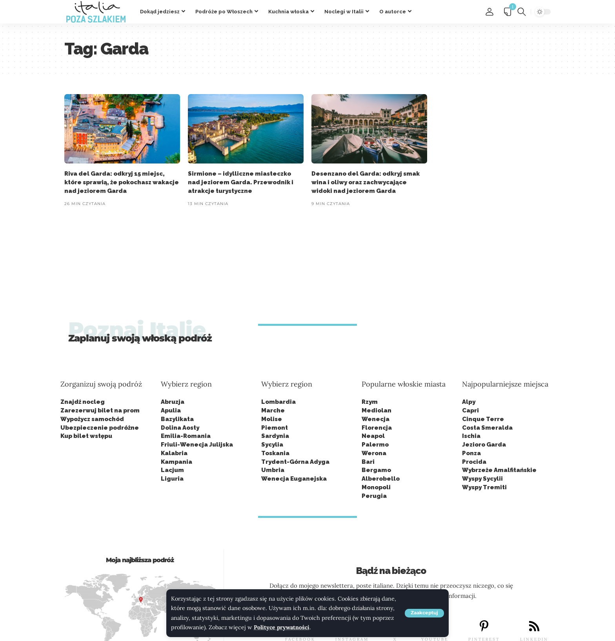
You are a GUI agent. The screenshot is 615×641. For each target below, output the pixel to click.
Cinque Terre (483, 419)
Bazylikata (177, 419)
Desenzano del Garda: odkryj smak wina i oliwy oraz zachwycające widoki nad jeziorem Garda (365, 182)
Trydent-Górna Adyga (295, 461)
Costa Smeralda (487, 427)
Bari (368, 461)
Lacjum (172, 470)
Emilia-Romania (186, 435)
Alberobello (381, 478)
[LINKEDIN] (534, 626)
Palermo (375, 444)
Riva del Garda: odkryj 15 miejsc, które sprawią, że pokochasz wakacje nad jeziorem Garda (121, 182)
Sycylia (272, 444)
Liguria (172, 478)
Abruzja (172, 401)
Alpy (468, 401)
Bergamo (376, 470)
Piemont (274, 427)
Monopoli (376, 487)
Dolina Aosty (180, 427)
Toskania (275, 453)
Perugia (374, 495)
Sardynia (275, 435)
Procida (474, 461)
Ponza (471, 453)
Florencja (377, 427)
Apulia (171, 410)
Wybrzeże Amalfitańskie (499, 470)
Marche (273, 410)
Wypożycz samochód (92, 419)
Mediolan (376, 410)
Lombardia (278, 401)
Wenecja (375, 419)
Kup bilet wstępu (86, 435)
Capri (470, 410)
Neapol (373, 435)
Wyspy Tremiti (484, 487)
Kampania (176, 461)
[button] (424, 613)
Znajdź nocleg (82, 401)
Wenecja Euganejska (294, 478)
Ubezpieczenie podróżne (99, 427)
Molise (271, 419)
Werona (374, 453)
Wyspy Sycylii (482, 478)
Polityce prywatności (282, 627)
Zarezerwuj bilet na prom (100, 410)
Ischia (471, 435)
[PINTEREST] (484, 626)
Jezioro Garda (484, 444)
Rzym (370, 401)
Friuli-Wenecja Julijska (197, 444)
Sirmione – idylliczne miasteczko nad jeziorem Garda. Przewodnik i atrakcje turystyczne (240, 182)
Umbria (272, 470)
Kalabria (174, 453)
